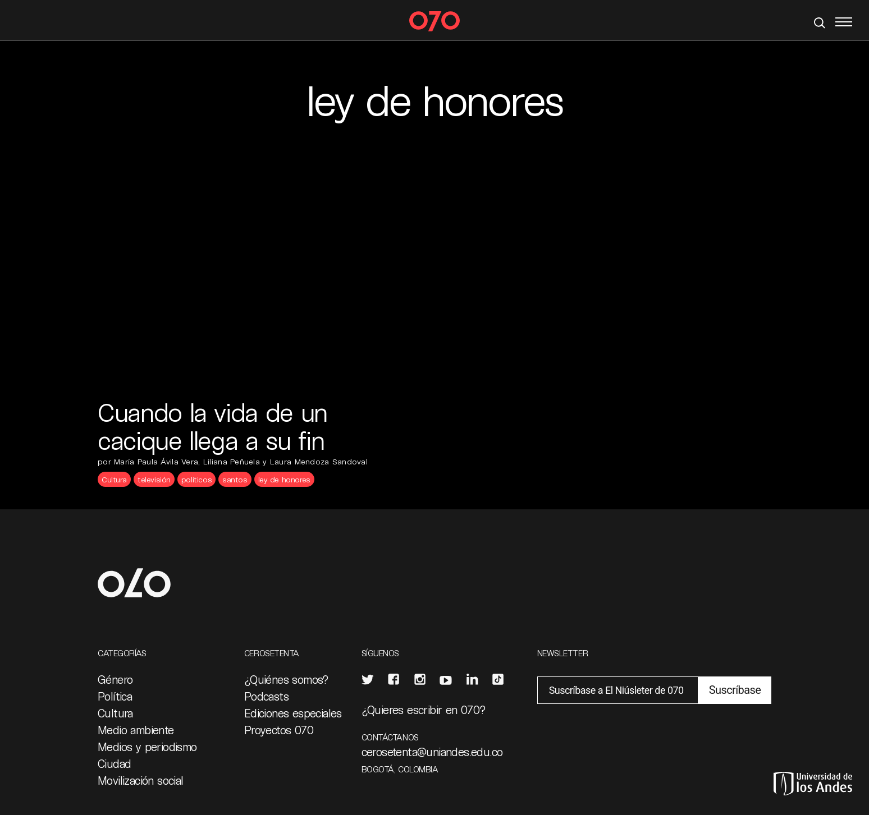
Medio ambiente (136, 729)
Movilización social (141, 780)
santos (234, 479)
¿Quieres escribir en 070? (424, 709)
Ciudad (114, 763)
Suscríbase (735, 690)
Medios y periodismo (147, 746)
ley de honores (284, 479)
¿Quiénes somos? (286, 679)
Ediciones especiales (293, 713)
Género (115, 679)
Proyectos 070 (278, 729)
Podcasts (266, 696)
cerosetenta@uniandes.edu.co (432, 751)
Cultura (114, 479)
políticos (196, 479)
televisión (154, 479)
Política (115, 696)
